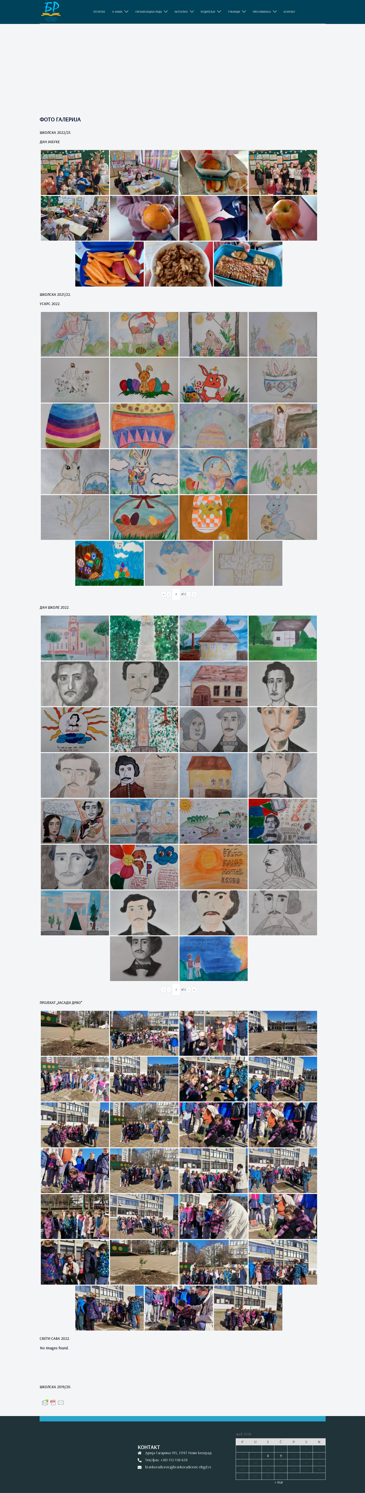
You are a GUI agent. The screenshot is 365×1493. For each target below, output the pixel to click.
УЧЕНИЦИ (234, 11)
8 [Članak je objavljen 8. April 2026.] (268, 1455)
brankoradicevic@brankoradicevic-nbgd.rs (178, 1466)
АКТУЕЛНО (181, 11)
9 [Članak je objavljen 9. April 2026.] (281, 1455)
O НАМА (117, 11)
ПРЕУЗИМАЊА (262, 11)
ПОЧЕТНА (99, 11)
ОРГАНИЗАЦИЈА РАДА (148, 11)
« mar (278, 1482)
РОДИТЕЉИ (208, 11)
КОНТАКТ (289, 11)
